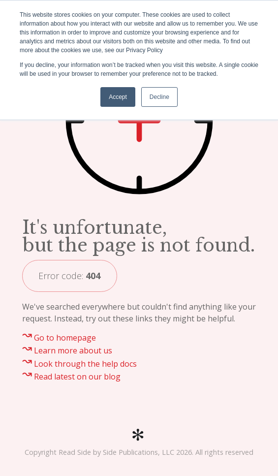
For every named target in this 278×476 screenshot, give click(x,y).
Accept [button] (118, 97)
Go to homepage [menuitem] (65, 337)
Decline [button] (159, 97)
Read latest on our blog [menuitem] (77, 376)
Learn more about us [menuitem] (73, 350)
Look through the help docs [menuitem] (85, 363)
